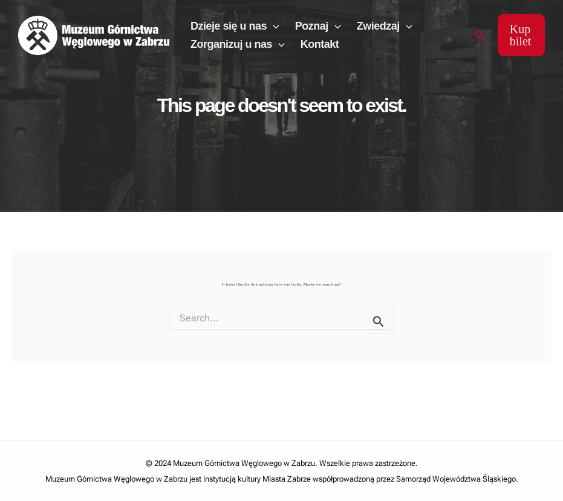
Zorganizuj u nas (237, 44)
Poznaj (318, 26)
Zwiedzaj (384, 26)
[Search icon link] (480, 35)
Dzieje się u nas (234, 26)
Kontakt (320, 44)
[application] (273, 26)
